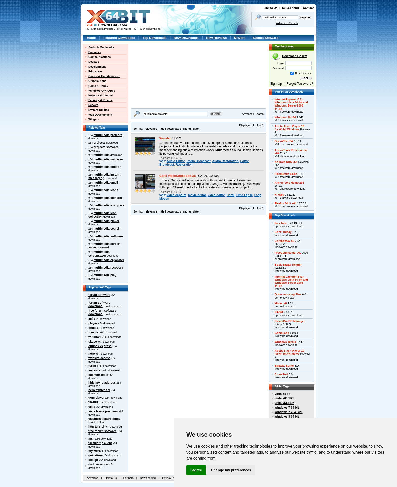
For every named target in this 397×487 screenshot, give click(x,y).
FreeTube (281, 223)
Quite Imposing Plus (288, 294)
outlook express (100, 346)
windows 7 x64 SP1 (289, 412)
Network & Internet (100, 95)
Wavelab (165, 138)
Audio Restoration (225, 161)
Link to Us (271, 7)
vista (91, 407)
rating (187, 128)
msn (91, 438)
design (93, 460)
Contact (308, 7)
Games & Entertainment (104, 76)
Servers (93, 105)
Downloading (148, 477)
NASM (279, 312)
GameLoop (282, 332)
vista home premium (103, 411)
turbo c (93, 366)
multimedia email (106, 182)
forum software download (99, 304)
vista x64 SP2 (284, 403)
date (196, 128)
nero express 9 (99, 390)
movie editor (197, 195)
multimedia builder (107, 167)
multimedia (102, 155)
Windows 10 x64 (285, 117)
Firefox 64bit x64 (285, 203)
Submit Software (265, 38)
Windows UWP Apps (101, 90)
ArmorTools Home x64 (289, 182)
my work (94, 451)
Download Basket (294, 56)
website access (99, 358)
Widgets (93, 119)
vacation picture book (104, 419)
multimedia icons (106, 190)
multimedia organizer (109, 260)
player (92, 323)
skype (92, 341)
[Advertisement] (162, 75)
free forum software (102, 431)
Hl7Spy (279, 194)
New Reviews (216, 38)
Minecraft (281, 303)
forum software (99, 295)
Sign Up (276, 84)
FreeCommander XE (288, 252)
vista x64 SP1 (284, 398)
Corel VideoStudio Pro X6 (177, 176)
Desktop (93, 61)
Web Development (100, 114)
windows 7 (96, 337)
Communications (99, 56)
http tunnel (96, 426)
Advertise (92, 477)
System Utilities (98, 109)
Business (94, 52)
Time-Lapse (244, 195)
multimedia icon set (108, 198)
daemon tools (98, 375)
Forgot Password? (299, 84)
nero (91, 353)
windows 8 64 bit (287, 416)
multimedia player (107, 221)
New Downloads (186, 38)
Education (95, 71)
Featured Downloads (119, 38)
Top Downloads (154, 38)
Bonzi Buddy (283, 232)
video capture (176, 195)
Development (97, 66)
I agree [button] (196, 470)
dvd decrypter (98, 464)
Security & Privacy (100, 100)
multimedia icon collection (102, 214)
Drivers (239, 38)
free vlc (93, 332)
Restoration (184, 164)
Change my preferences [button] (231, 470)
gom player (96, 397)
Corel (230, 195)
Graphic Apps (97, 80)
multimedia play (105, 275)
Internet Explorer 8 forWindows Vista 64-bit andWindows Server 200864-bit (291, 104)
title (162, 128)
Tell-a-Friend (290, 7)
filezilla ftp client (100, 443)
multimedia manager (108, 159)
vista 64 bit (282, 394)
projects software (106, 147)
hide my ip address (102, 382)
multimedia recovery (108, 267)
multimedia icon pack (109, 205)
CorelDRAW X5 (284, 240)
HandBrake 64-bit (286, 173)
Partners (128, 477)
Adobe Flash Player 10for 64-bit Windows (289, 128)
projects (100, 142)
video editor (216, 195)
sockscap (95, 370)
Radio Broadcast (199, 161)
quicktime (95, 455)
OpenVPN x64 (284, 141)
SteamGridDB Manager (290, 321)
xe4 (90, 319)
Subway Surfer (284, 365)
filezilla (93, 402)
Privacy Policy (170, 477)
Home (91, 38)
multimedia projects (108, 135)
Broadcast (166, 164)
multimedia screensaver (99, 253)
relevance (151, 128)
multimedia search (107, 228)
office (92, 328)
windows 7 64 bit (287, 407)
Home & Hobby (98, 85)
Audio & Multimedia (101, 47)
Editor (244, 161)
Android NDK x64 (286, 161)
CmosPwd (281, 374)
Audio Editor (176, 161)
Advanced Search (287, 23)
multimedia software (108, 236)
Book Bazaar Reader (288, 264)
